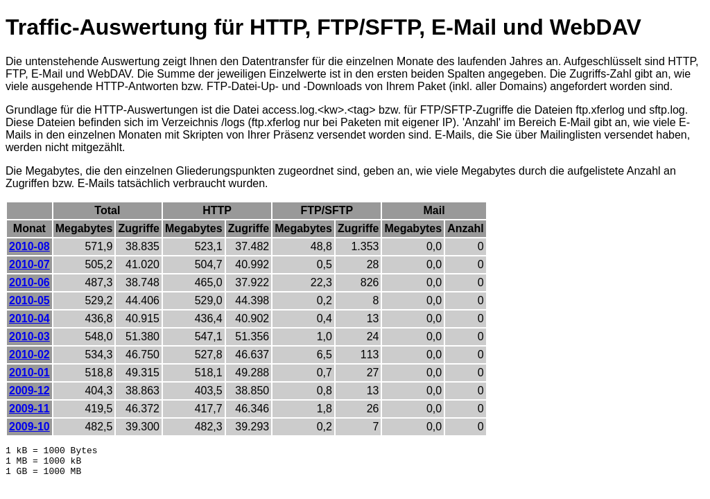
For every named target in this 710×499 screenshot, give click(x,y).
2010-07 (29, 264)
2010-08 (29, 246)
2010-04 (29, 318)
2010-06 (29, 282)
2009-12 (29, 390)
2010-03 (29, 336)
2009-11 (29, 408)
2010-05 (29, 300)
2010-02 (29, 354)
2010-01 (29, 372)
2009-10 (29, 426)
